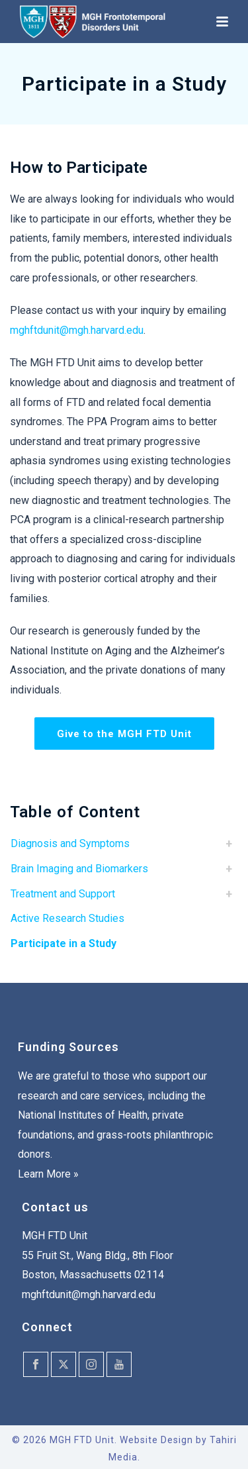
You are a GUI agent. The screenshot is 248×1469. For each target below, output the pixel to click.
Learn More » (48, 1174)
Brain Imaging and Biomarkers (79, 868)
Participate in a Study (63, 943)
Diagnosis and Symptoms (70, 843)
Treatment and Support (63, 893)
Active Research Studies (67, 918)
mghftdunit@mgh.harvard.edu (77, 330)
